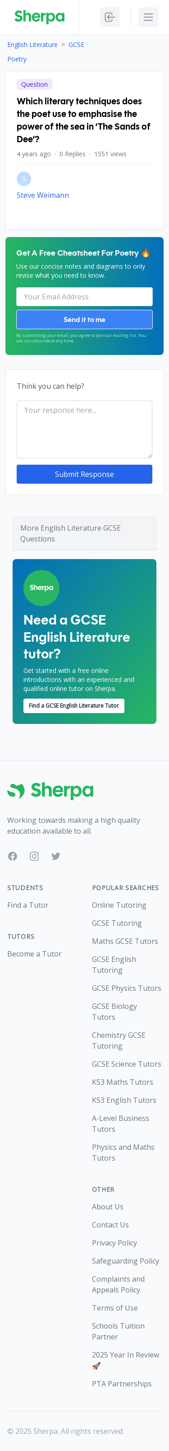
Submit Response (84, 474)
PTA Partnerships (122, 1384)
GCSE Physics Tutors (126, 988)
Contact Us (110, 1225)
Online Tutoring (119, 905)
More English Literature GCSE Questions (70, 533)
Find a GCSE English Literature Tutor (74, 705)
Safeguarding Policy (125, 1261)
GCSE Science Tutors (126, 1064)
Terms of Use (115, 1308)
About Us (107, 1207)
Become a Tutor (34, 954)
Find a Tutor (28, 905)
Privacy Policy (114, 1243)
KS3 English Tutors (124, 1100)
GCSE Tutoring (117, 923)
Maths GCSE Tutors (125, 941)
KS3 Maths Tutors (122, 1082)
